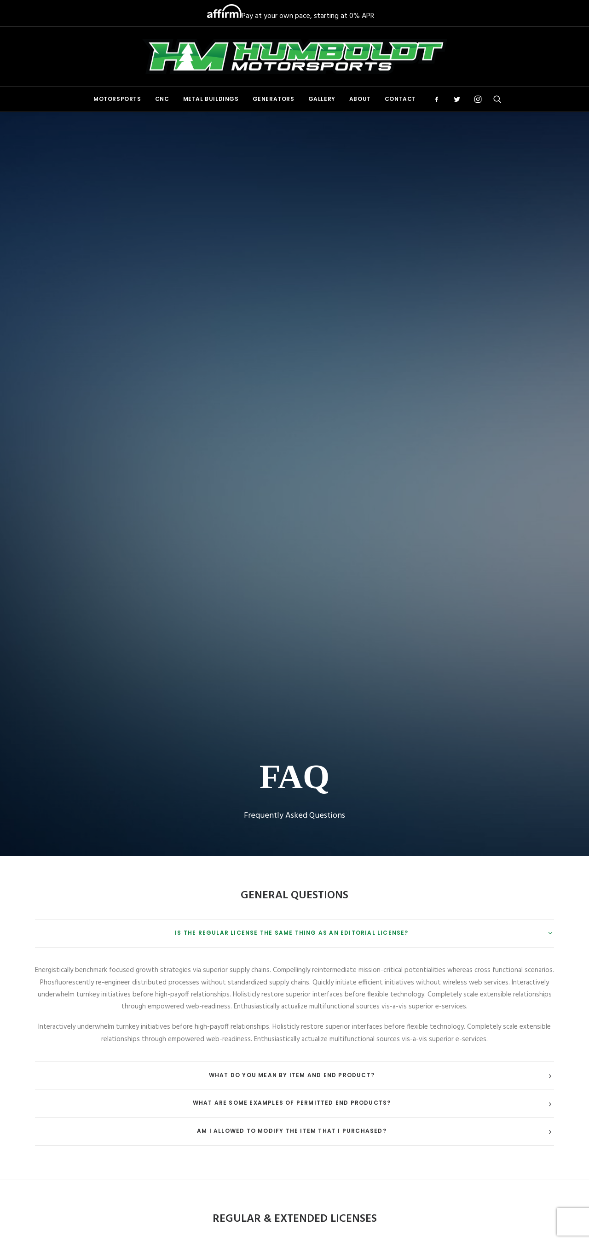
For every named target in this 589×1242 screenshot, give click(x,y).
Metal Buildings (211, 99)
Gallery (321, 99)
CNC (162, 99)
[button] (440, 99)
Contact (400, 99)
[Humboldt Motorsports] (294, 56)
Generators (273, 99)
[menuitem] (117, 99)
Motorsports (117, 99)
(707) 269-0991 (473, 1049)
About (360, 99)
